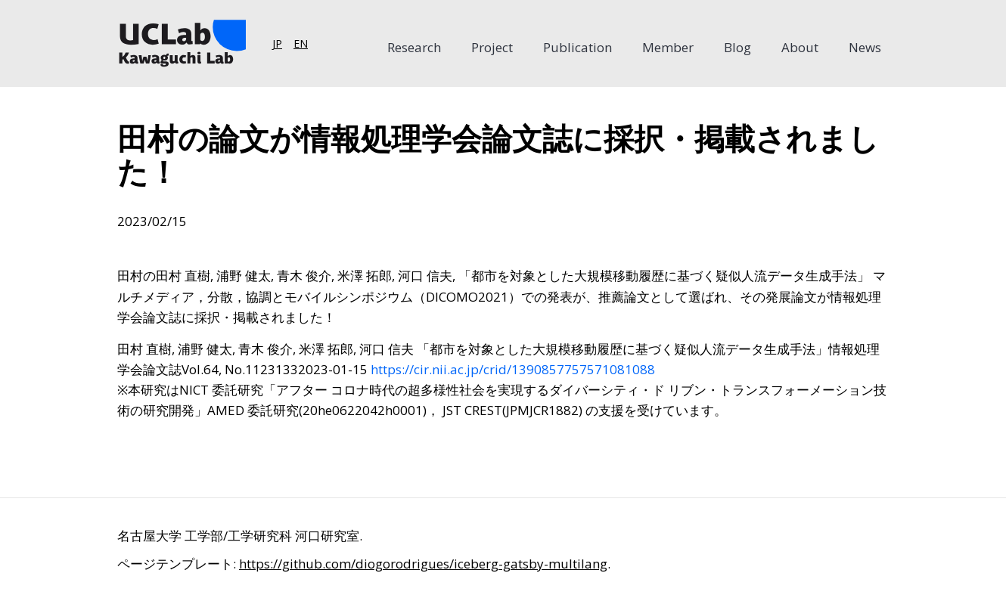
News (865, 47)
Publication (577, 47)
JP (277, 43)
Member (668, 47)
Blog (737, 47)
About (799, 47)
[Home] (181, 43)
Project (492, 47)
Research (414, 47)
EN (300, 43)
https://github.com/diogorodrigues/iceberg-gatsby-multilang (423, 563)
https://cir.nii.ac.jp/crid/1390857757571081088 (513, 369)
